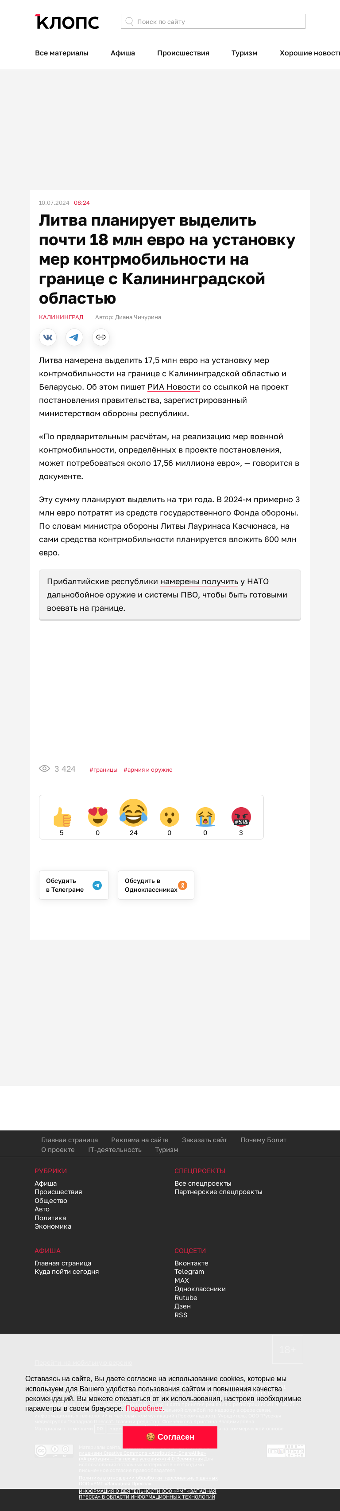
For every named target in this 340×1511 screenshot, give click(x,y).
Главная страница (69, 1140)
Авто (42, 1209)
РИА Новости (173, 386)
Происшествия (183, 52)
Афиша (123, 52)
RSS (181, 1315)
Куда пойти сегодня (67, 1271)
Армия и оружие (150, 769)
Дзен (182, 1306)
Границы (105, 769)
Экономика (53, 1226)
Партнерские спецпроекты (218, 1191)
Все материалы (62, 52)
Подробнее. (145, 1408)
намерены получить (199, 581)
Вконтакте (191, 1263)
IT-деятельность (115, 1149)
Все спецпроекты (203, 1183)
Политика (50, 1218)
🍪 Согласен (170, 1437)
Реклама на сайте (140, 1140)
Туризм (245, 52)
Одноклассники (200, 1288)
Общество (51, 1200)
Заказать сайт (204, 1140)
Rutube (185, 1297)
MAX (181, 1280)
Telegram (189, 1271)
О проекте (58, 1149)
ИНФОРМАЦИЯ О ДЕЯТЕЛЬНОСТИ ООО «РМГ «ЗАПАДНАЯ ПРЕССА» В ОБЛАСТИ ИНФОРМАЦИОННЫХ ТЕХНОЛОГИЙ (147, 1493)
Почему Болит (263, 1140)
